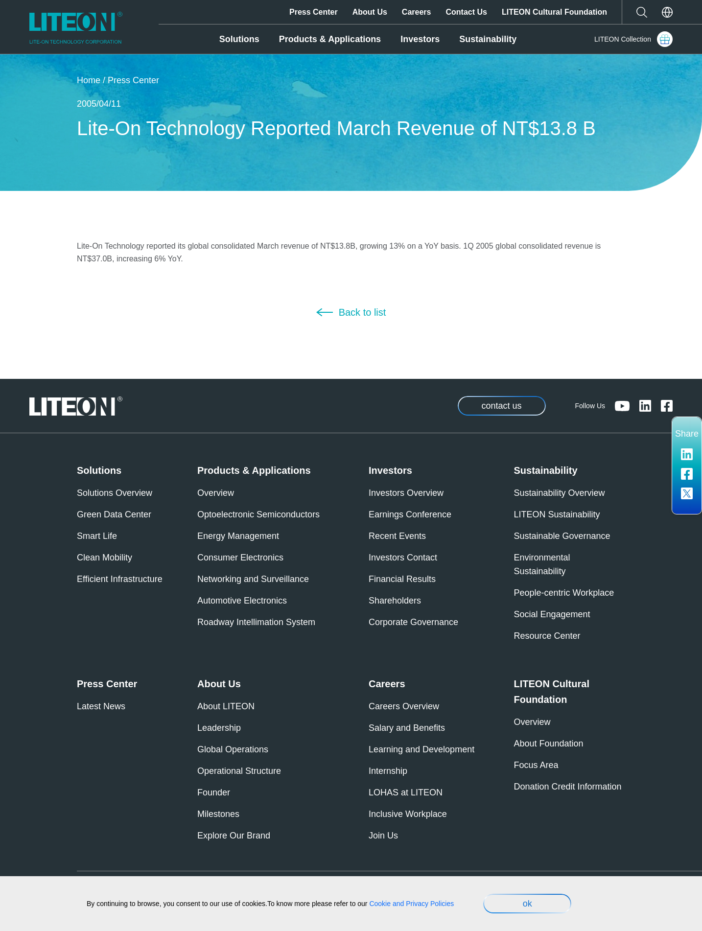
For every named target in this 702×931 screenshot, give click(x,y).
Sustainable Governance (562, 536)
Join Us (383, 835)
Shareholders (395, 600)
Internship (388, 771)
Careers (416, 12)
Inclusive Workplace (408, 814)
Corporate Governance (413, 622)
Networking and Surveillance (253, 579)
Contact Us (466, 12)
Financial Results (402, 579)
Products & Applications (330, 39)
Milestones (218, 814)
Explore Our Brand (233, 835)
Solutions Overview (114, 493)
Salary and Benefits (407, 728)
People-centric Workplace (564, 593)
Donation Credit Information (568, 786)
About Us (369, 12)
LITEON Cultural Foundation (554, 12)
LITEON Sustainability (557, 514)
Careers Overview (404, 706)
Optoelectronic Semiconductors (258, 514)
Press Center (313, 12)
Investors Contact (403, 557)
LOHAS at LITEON (406, 792)
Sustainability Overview (559, 493)
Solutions (239, 39)
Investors (420, 39)
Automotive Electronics (242, 600)
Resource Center (547, 636)
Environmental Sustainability (542, 564)
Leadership (219, 728)
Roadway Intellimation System (256, 622)
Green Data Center (114, 514)
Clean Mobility (104, 557)
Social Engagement (552, 614)
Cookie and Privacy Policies (411, 904)
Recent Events (397, 536)
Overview (215, 493)
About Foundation (549, 743)
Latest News (101, 706)
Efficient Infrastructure (120, 579)
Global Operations (232, 749)
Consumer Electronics (240, 557)
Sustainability (487, 39)
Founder (213, 792)
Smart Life (97, 536)
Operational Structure (239, 771)
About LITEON (226, 706)
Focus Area (536, 765)
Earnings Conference (410, 514)
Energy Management (238, 536)
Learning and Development (421, 749)
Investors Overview (406, 493)
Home (88, 80)
